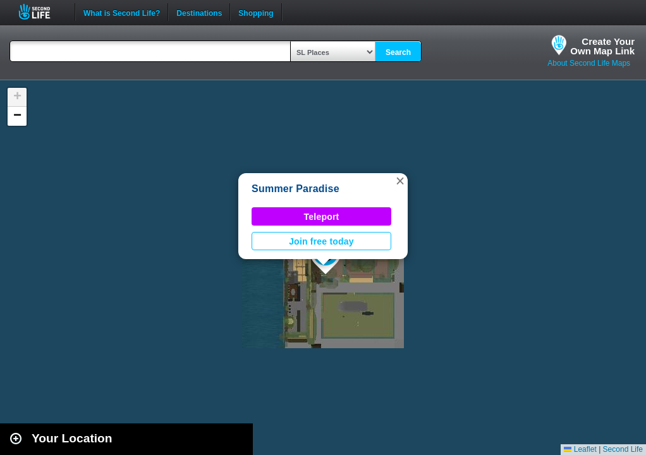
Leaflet (580, 449)
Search (398, 52)
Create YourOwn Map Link (602, 46)
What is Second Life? (121, 12)
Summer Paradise (295, 188)
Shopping (255, 12)
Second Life (41, 11)
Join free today (321, 241)
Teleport (321, 217)
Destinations (199, 12)
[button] (400, 180)
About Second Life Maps (588, 63)
